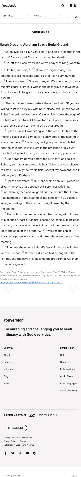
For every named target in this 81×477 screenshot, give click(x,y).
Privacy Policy (10, 441)
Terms (23, 441)
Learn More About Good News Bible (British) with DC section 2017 (31, 282)
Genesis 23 (15, 16)
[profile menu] (73, 5)
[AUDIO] (67, 17)
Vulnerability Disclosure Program (19, 445)
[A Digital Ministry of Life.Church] (40, 413)
